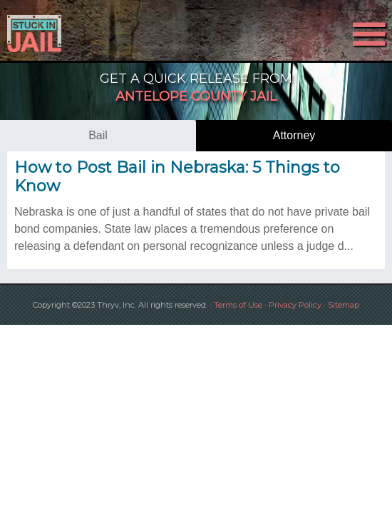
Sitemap (343, 305)
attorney (294, 135)
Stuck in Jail (58, 33)
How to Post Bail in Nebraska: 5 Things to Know (177, 177)
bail (98, 135)
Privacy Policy (295, 305)
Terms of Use (238, 305)
